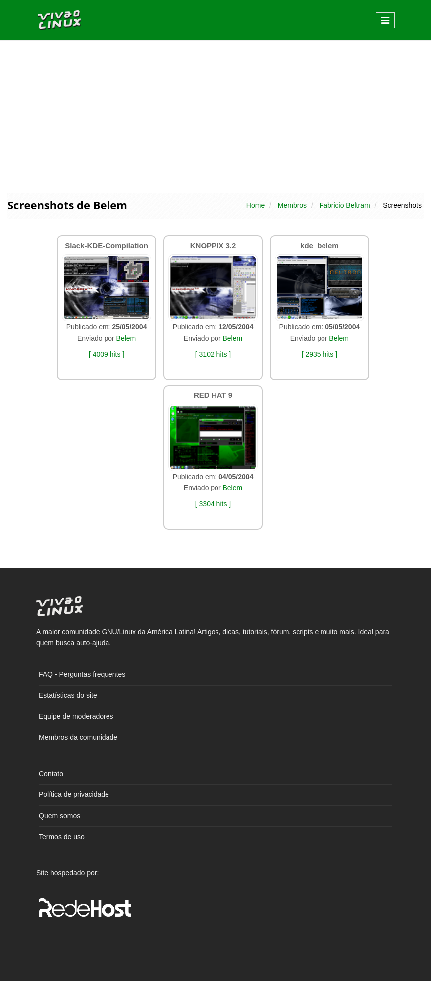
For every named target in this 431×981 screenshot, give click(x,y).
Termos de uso (62, 837)
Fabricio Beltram (345, 205)
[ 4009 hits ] (106, 354)
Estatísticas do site (68, 695)
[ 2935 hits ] (319, 354)
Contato (51, 774)
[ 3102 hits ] (213, 354)
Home (255, 205)
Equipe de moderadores (76, 716)
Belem (126, 338)
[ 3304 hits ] (213, 504)
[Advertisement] (215, 115)
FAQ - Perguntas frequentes (82, 674)
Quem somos (59, 816)
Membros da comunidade (78, 737)
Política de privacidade (74, 794)
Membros (292, 205)
